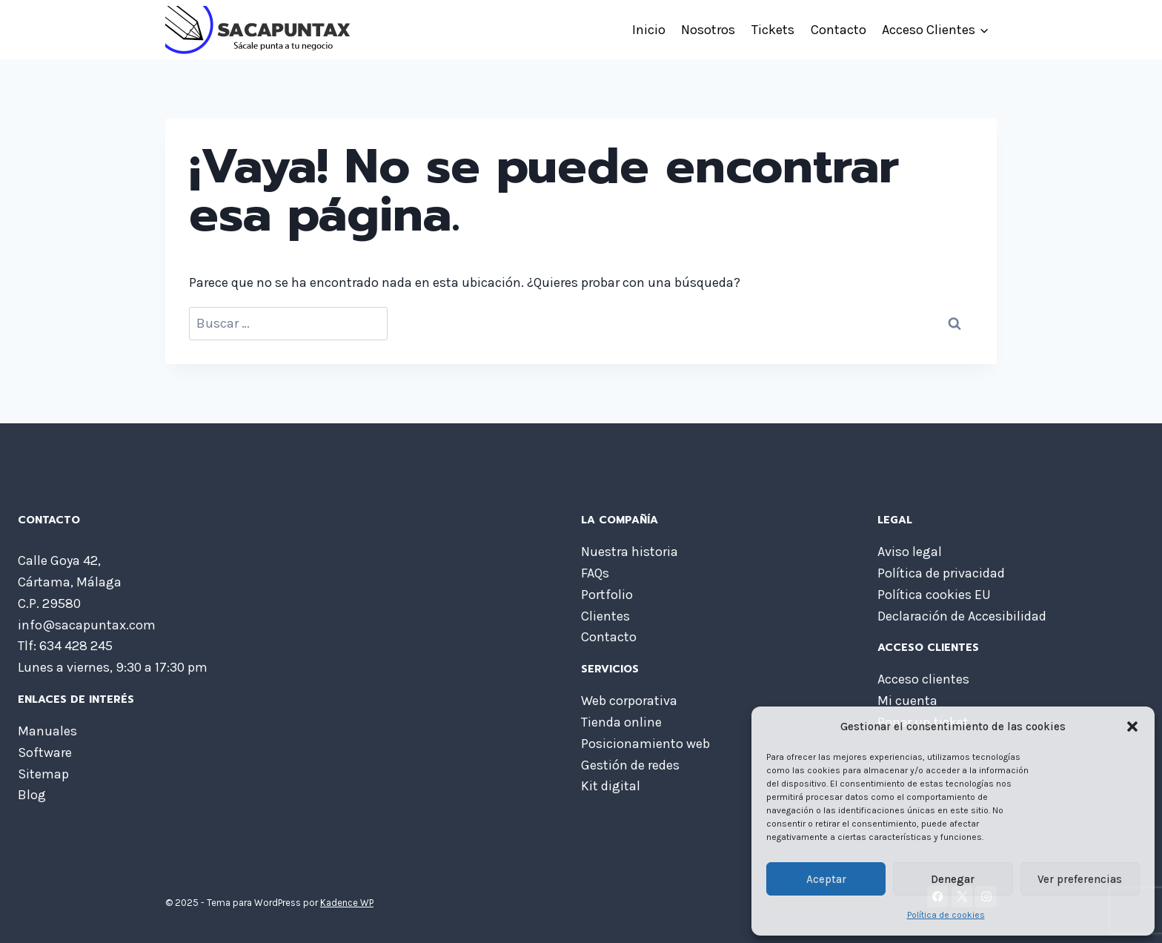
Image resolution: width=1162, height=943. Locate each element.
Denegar (953, 879)
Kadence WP (347, 902)
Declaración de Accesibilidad (961, 616)
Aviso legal (909, 551)
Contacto (838, 29)
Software (45, 752)
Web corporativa (629, 700)
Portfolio (607, 594)
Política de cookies (946, 915)
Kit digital (610, 786)
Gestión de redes (630, 765)
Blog (32, 795)
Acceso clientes (923, 679)
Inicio (648, 29)
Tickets (772, 29)
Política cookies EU (934, 594)
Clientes (605, 616)
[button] (1132, 726)
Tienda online (621, 722)
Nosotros (708, 29)
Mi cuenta (907, 700)
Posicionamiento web (645, 743)
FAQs (595, 573)
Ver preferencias (1080, 879)
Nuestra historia (629, 551)
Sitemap (43, 774)
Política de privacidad (941, 573)
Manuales (47, 731)
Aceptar (826, 879)
